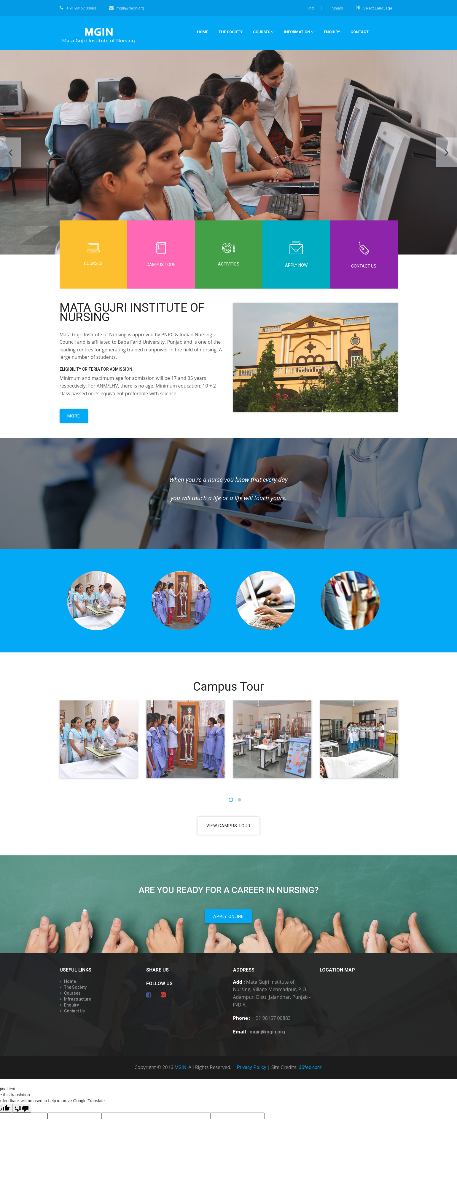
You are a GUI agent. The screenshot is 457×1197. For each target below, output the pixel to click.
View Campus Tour (228, 828)
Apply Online (228, 920)
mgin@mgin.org (126, 8)
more (75, 418)
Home (70, 986)
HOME (202, 32)
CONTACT (360, 32)
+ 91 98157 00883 (78, 8)
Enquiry (332, 32)
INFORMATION (298, 32)
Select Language (374, 8)
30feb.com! (311, 1073)
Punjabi (337, 8)
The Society (75, 992)
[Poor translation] (21, 1113)
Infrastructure (77, 1004)
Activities (228, 254)
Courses (93, 254)
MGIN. (180, 1073)
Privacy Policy (251, 1073)
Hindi (310, 8)
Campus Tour (161, 254)
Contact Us (364, 254)
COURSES (263, 32)
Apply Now (296, 254)
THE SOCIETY (231, 32)
